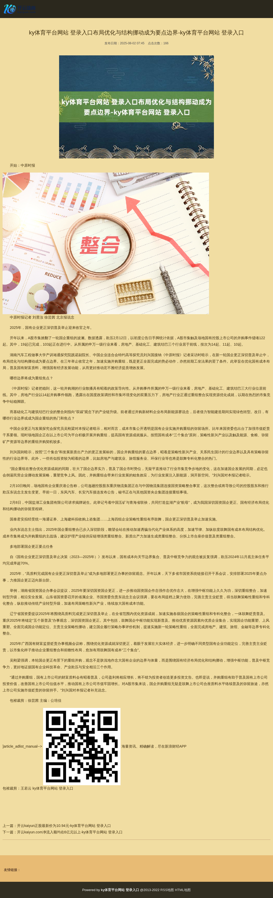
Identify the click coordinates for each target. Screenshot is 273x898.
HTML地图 (183, 890)
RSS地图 (167, 890)
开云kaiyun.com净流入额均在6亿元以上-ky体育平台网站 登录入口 (70, 832)
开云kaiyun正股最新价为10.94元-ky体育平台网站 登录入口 (64, 826)
